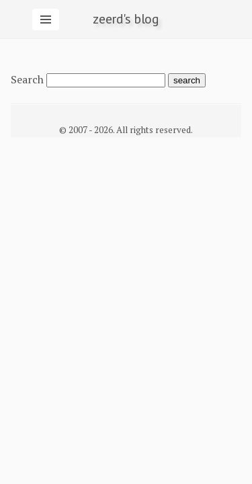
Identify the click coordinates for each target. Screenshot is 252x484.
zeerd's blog (126, 19)
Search (27, 79)
